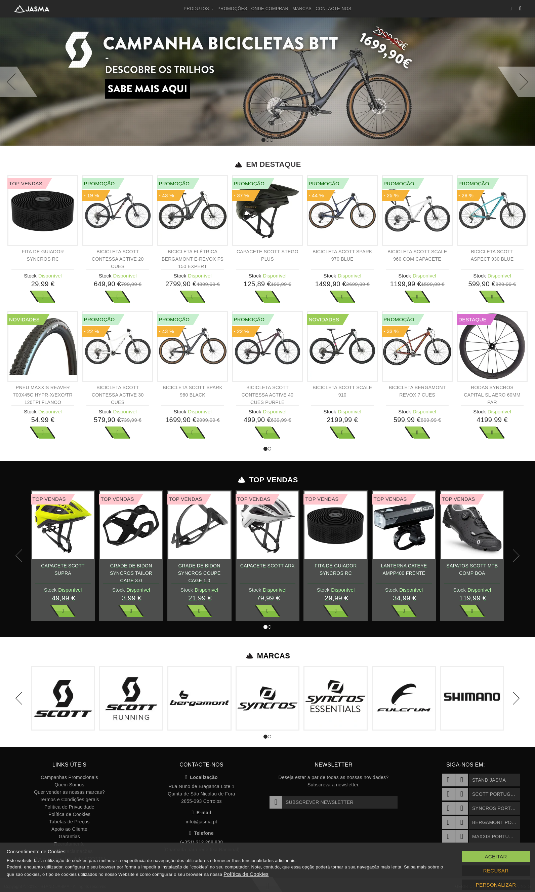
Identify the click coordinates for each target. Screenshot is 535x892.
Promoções (232, 8)
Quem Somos (69, 784)
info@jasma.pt (201, 821)
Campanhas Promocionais (69, 777)
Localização (201, 777)
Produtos (199, 8)
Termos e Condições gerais (69, 799)
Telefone (201, 833)
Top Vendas (267, 480)
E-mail (201, 812)
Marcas (302, 8)
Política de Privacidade (69, 807)
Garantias (69, 836)
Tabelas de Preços (69, 821)
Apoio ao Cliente (69, 829)
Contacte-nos (333, 8)
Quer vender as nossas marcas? (69, 792)
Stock (30, 275)
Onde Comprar (269, 8)
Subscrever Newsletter (312, 802)
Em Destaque (267, 164)
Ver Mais (42, 297)
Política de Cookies (69, 814)
